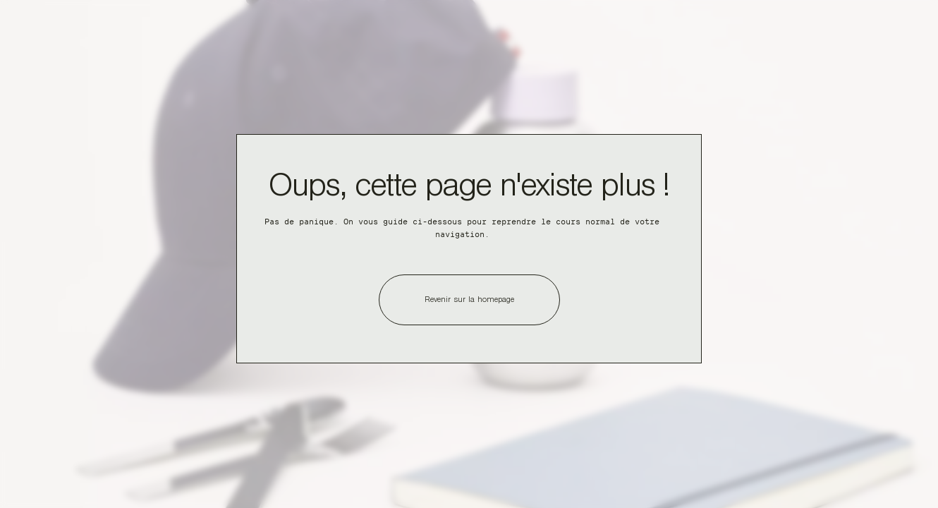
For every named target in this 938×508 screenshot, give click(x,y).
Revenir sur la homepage (469, 300)
